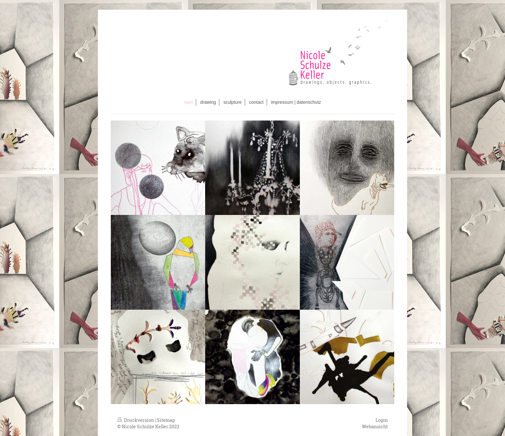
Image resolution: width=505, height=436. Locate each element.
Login (382, 420)
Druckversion (136, 420)
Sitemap (166, 420)
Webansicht (375, 426)
